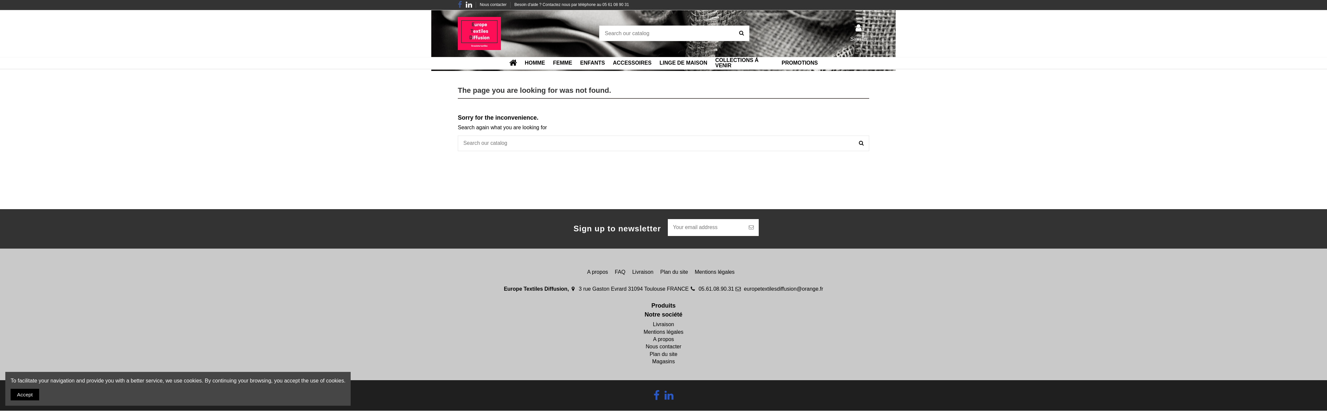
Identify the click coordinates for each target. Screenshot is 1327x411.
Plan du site (674, 272)
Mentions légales (714, 272)
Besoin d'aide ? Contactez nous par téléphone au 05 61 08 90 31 (572, 4)
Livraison (643, 272)
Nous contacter (494, 4)
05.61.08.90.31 (716, 289)
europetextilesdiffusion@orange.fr (783, 289)
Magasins (663, 362)
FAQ (620, 272)
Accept (25, 394)
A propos (597, 272)
